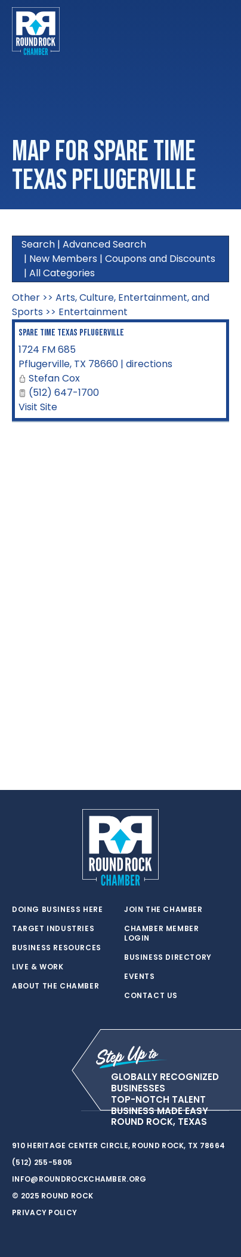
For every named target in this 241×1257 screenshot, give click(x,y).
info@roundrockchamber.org (79, 1179)
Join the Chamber (163, 909)
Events (139, 976)
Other (26, 297)
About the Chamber (55, 986)
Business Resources (56, 948)
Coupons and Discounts (160, 259)
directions (149, 364)
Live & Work (38, 967)
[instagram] (66, 1111)
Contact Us (151, 995)
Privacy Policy (44, 1212)
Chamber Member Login (161, 933)
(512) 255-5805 (42, 1162)
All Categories (62, 273)
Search (38, 244)
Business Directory (168, 957)
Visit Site (37, 407)
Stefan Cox (54, 378)
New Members (63, 259)
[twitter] (18, 1111)
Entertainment (93, 312)
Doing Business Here (57, 909)
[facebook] (42, 1111)
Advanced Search (104, 244)
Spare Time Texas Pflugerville (71, 332)
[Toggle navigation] (219, 31)
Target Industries (53, 928)
